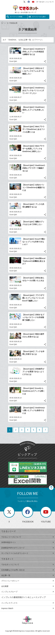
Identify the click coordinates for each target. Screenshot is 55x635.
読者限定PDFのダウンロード (27, 548)
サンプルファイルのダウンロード (27, 553)
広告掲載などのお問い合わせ (27, 570)
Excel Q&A (13, 61)
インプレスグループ (27, 592)
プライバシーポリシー (27, 581)
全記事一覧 (27, 575)
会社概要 (27, 586)
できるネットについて (45, 2)
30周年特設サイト (27, 542)
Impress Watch (27, 608)
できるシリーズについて (27, 537)
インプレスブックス (27, 603)
